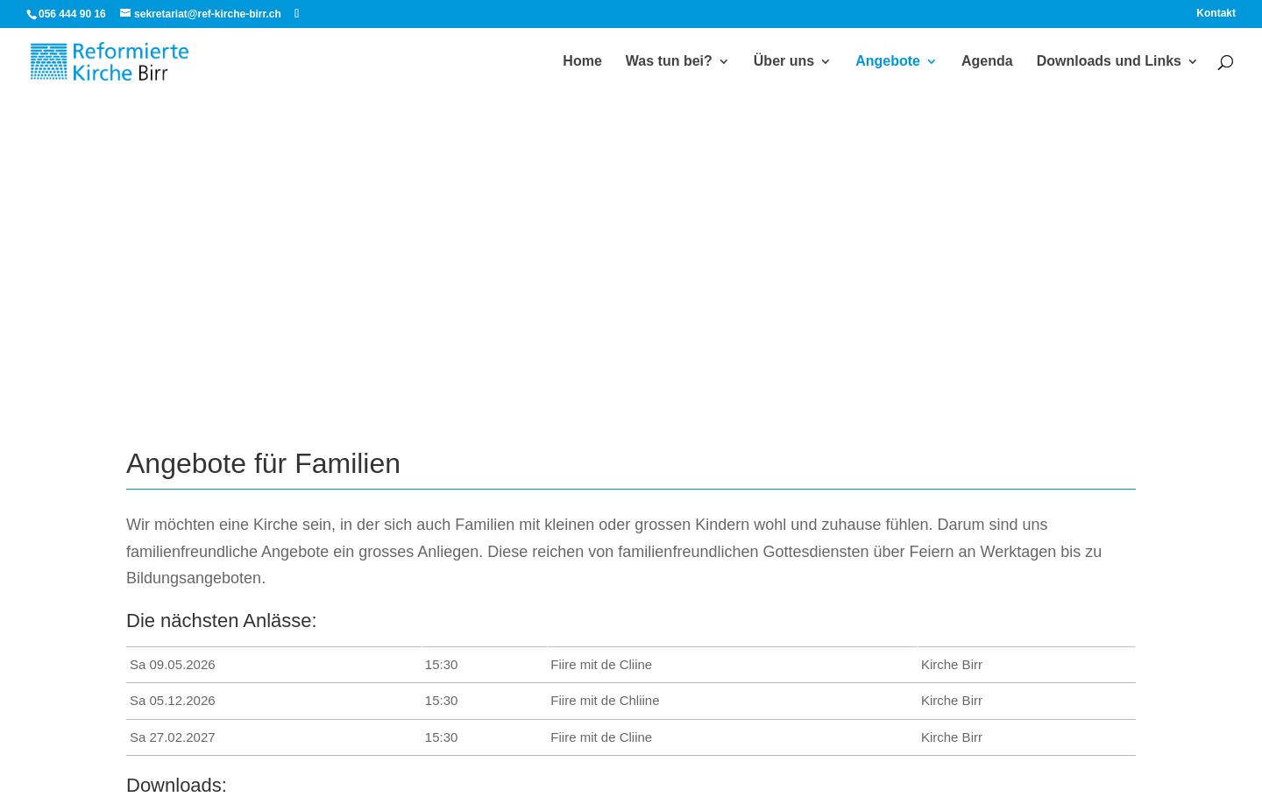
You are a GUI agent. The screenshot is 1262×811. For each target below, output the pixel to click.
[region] (631, 210)
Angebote (887, 61)
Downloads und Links (1109, 61)
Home (582, 61)
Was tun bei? (669, 61)
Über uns (784, 61)
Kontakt (1216, 13)
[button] (27, 210)
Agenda (987, 61)
